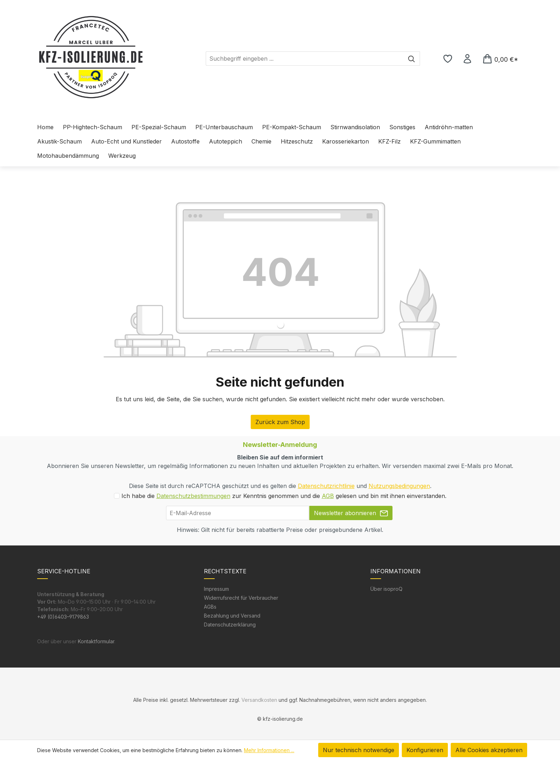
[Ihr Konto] (467, 58)
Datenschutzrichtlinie (326, 485)
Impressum (216, 589)
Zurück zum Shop (280, 422)
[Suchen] (411, 58)
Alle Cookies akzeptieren (488, 750)
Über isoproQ (386, 589)
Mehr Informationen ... (269, 750)
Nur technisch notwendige (358, 750)
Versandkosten (259, 700)
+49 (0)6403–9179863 (63, 617)
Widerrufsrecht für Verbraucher (241, 598)
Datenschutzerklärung (230, 624)
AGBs (210, 607)
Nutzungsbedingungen (399, 485)
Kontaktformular (96, 641)
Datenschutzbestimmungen (193, 495)
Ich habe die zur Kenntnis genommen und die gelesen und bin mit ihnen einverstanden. (283, 495)
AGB (328, 495)
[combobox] (305, 58)
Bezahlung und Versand (232, 616)
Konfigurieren (424, 750)
